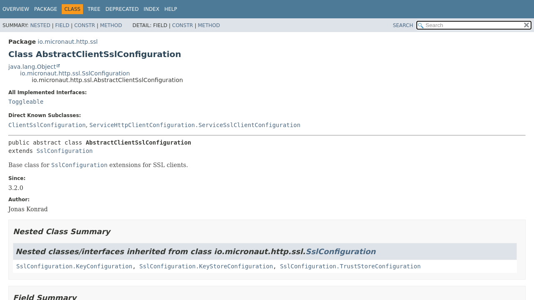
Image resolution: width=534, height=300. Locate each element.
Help (170, 9)
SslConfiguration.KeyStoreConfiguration (206, 266)
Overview (16, 9)
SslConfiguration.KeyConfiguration (74, 266)
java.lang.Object (32, 66)
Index (151, 9)
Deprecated (122, 9)
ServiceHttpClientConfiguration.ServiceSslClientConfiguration (194, 125)
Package (45, 9)
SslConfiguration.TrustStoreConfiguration (350, 266)
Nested (40, 25)
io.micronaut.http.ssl (68, 41)
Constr (84, 25)
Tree (94, 9)
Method (111, 25)
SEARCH (403, 25)
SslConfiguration (64, 151)
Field (62, 25)
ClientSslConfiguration (47, 125)
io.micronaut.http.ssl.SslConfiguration (75, 73)
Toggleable (25, 101)
